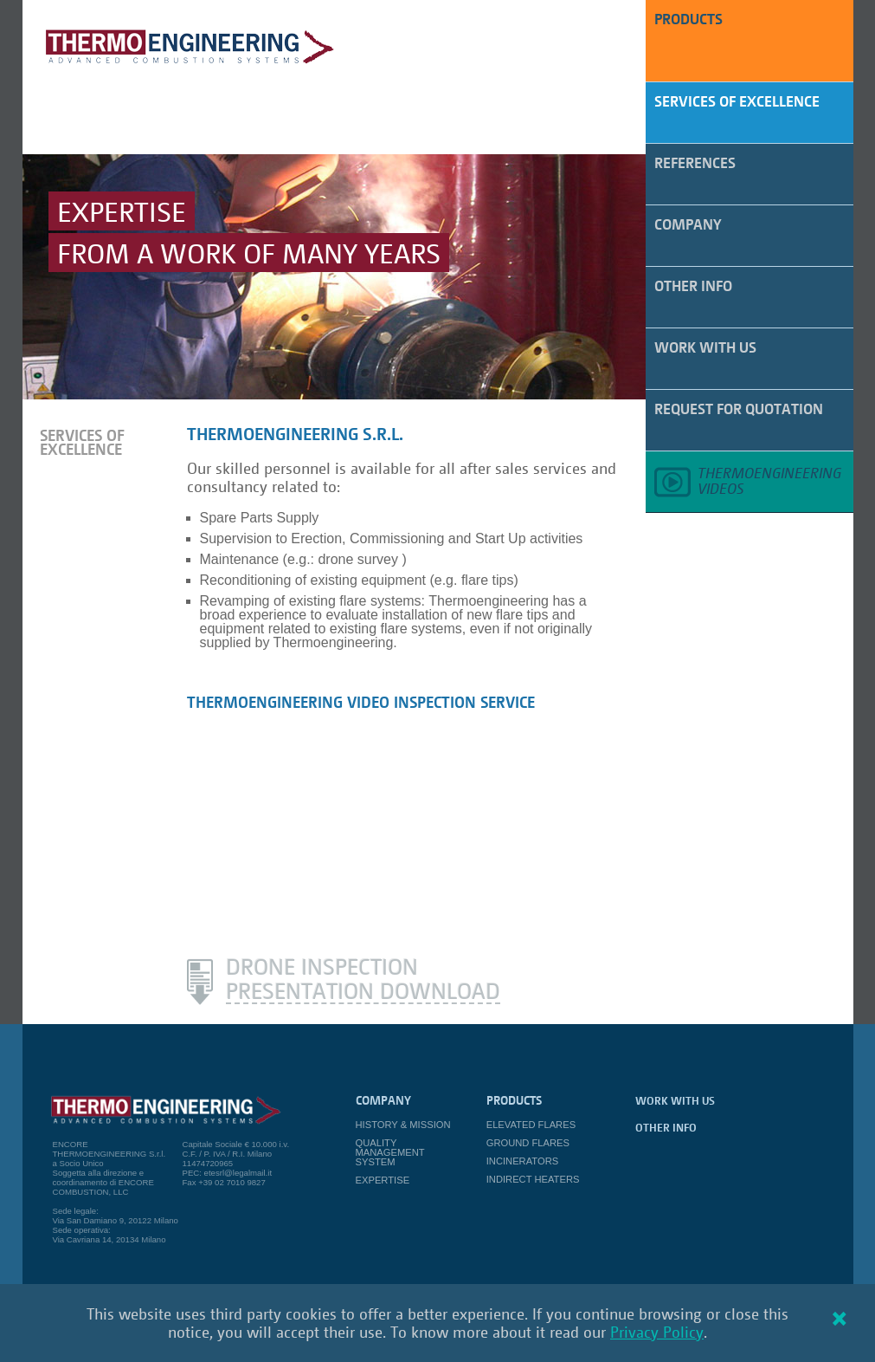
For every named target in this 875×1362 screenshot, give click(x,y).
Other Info (693, 285)
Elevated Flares (531, 1124)
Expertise (383, 1180)
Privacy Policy (657, 1332)
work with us (705, 347)
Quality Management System (390, 1152)
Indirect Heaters (533, 1179)
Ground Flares (527, 1143)
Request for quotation (738, 408)
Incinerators (522, 1161)
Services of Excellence (737, 101)
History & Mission (403, 1124)
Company (688, 224)
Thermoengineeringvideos (769, 480)
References (695, 162)
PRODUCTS (688, 19)
